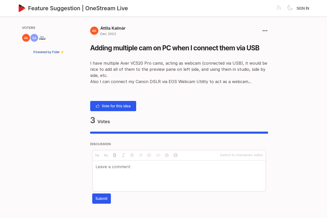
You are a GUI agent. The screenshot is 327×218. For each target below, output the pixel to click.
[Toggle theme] (290, 8)
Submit (102, 198)
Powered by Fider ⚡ (48, 52)
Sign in (303, 8)
